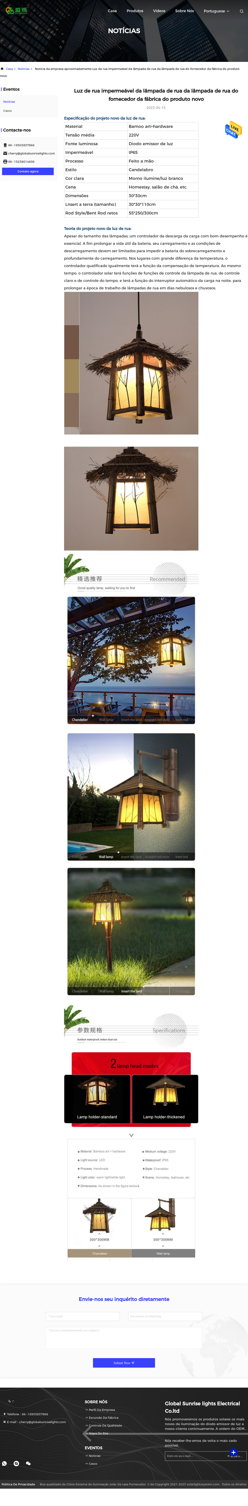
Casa (112, 11)
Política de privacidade (18, 1484)
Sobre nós (184, 11)
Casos (7, 111)
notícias (24, 69)
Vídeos (159, 11)
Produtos (135, 11)
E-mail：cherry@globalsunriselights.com (34, 1422)
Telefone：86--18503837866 (25, 1414)
